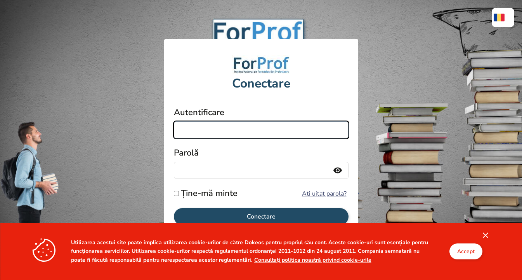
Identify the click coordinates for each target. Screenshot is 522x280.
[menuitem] (503, 17)
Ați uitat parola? (324, 194)
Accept (466, 267)
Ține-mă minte (209, 193)
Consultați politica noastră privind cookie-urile (312, 275)
